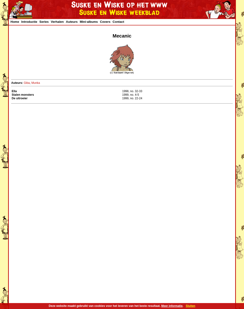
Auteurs (72, 22)
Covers (105, 22)
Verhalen (57, 22)
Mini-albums (89, 22)
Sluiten (190, 306)
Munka (35, 83)
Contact (118, 22)
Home (14, 22)
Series (44, 22)
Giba (27, 83)
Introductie (29, 22)
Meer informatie (172, 306)
